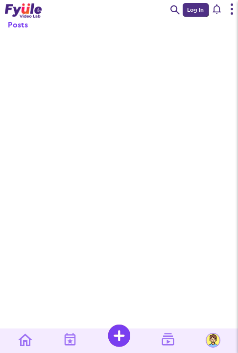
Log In (195, 9)
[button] (217, 10)
